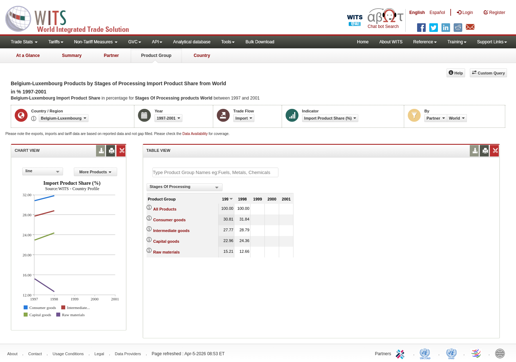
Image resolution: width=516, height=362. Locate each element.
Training (457, 41)
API (157, 41)
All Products (165, 209)
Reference (424, 41)
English (417, 12)
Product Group (156, 55)
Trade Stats (24, 41)
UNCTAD (426, 353)
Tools (228, 41)
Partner (111, 55)
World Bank (501, 353)
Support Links (492, 41)
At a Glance (28, 55)
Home (363, 41)
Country (202, 55)
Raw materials (166, 252)
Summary (72, 55)
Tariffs (55, 41)
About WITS (391, 41)
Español (437, 12)
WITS (71, 18)
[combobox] (42, 171)
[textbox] (215, 172)
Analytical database (191, 41)
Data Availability (195, 134)
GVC (134, 41)
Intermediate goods (171, 230)
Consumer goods (169, 220)
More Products (95, 172)
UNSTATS (451, 353)
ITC (401, 353)
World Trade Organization (476, 353)
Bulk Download (259, 41)
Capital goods (166, 241)
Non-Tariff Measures (96, 41)
